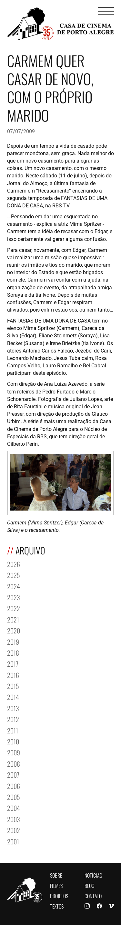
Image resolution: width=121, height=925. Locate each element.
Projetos (59, 895)
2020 (13, 630)
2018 (13, 652)
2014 (13, 696)
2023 (13, 597)
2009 (13, 752)
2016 (13, 675)
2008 (13, 763)
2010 (13, 741)
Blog (89, 885)
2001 (13, 841)
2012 (13, 719)
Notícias (93, 875)
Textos (57, 906)
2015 (13, 686)
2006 (13, 786)
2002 (13, 830)
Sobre (56, 875)
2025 (13, 575)
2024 (13, 586)
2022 (13, 608)
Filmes (56, 885)
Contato (93, 895)
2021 (13, 619)
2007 (13, 774)
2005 (13, 796)
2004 (13, 807)
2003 (13, 819)
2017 (12, 663)
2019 (13, 641)
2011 (12, 730)
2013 (13, 708)
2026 (13, 564)
